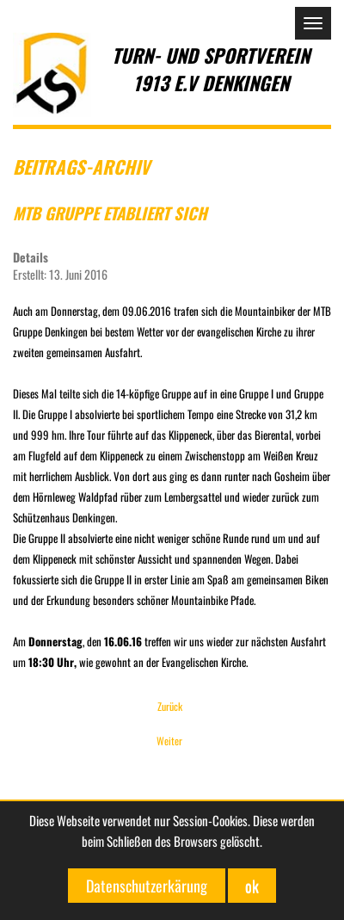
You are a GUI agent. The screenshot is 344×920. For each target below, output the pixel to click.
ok (252, 885)
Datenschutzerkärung (146, 885)
